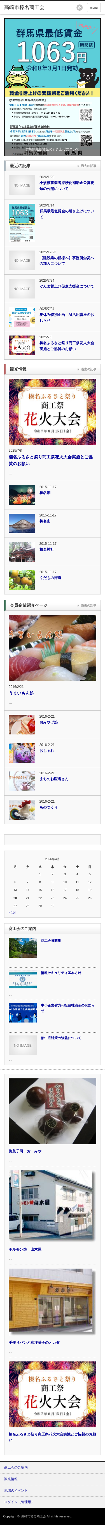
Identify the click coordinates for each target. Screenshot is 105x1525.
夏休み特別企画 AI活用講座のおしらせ (66, 318)
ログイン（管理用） (19, 1502)
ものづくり (48, 807)
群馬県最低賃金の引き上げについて (52, 149)
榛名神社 (46, 549)
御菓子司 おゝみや (25, 1151)
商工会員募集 (51, 941)
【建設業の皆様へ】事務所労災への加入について (66, 261)
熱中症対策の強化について (61, 1038)
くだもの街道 (50, 578)
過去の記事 (88, 165)
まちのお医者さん (54, 779)
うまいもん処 (21, 693)
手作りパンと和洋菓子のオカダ (34, 1342)
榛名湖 (44, 493)
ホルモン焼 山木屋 (25, 1249)
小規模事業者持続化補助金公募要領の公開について (66, 186)
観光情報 (11, 1479)
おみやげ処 (48, 722)
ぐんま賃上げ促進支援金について (66, 286)
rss (79, 7)
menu (94, 7)
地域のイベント (16, 1490)
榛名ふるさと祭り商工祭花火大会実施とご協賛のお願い (66, 346)
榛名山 (44, 521)
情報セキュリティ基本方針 (61, 973)
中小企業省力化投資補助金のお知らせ (68, 1008)
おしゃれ (46, 750)
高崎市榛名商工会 (33, 1516)
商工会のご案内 (16, 1467)
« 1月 (12, 912)
